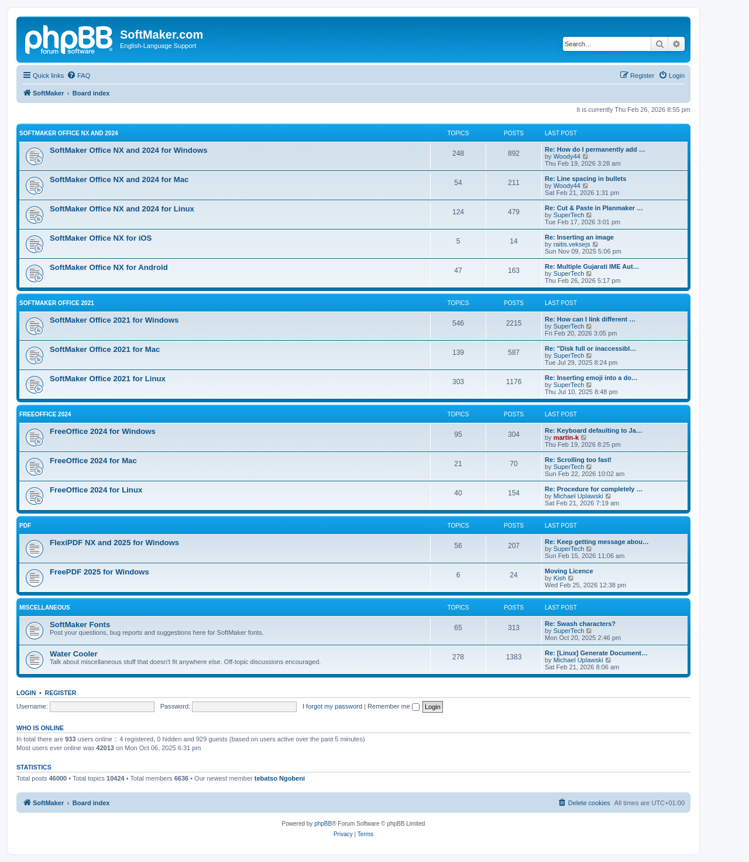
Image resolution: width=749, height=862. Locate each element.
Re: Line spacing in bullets (585, 178)
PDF (25, 525)
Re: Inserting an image (579, 237)
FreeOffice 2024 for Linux (96, 489)
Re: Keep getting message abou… (597, 541)
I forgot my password (332, 706)
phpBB (323, 823)
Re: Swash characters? (580, 623)
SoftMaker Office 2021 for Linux (108, 378)
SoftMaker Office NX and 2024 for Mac (119, 179)
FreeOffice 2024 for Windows (103, 431)
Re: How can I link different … (590, 319)
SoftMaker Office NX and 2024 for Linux (122, 208)
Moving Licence (569, 570)
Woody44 (567, 156)
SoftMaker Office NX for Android (109, 267)
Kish (560, 577)
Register (61, 692)
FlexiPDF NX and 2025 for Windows (114, 542)
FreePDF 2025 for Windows (99, 571)
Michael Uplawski (578, 496)
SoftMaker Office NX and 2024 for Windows (129, 150)
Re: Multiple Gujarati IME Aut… (592, 266)
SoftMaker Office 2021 (56, 303)
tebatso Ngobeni (280, 778)
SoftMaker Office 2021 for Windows (114, 320)
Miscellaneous (44, 607)
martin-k (566, 437)
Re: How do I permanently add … (595, 149)
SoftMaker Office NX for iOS (101, 238)
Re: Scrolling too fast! (578, 459)
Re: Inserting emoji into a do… (591, 377)
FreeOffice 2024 (45, 414)
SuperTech (569, 214)
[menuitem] (78, 76)
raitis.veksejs (572, 244)
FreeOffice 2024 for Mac (93, 460)
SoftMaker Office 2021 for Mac (105, 349)
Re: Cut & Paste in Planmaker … (594, 207)
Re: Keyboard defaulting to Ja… (594, 430)
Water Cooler (74, 653)
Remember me (393, 706)
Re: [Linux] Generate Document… (596, 652)
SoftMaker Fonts (80, 624)
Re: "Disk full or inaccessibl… (590, 348)
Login (26, 692)
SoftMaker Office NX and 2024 (68, 133)
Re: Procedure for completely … (594, 488)
